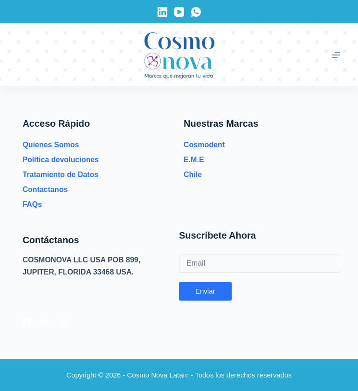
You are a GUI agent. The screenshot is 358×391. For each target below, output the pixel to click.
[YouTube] (179, 12)
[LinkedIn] (162, 12)
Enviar (205, 291)
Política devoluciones (60, 160)
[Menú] (336, 55)
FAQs (32, 204)
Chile (193, 174)
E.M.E (194, 160)
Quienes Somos (50, 145)
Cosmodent (204, 145)
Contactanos (45, 189)
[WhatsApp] (196, 12)
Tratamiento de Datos (60, 174)
